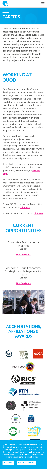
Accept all (8, 462)
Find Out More (23, 254)
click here (25, 207)
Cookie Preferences (26, 462)
